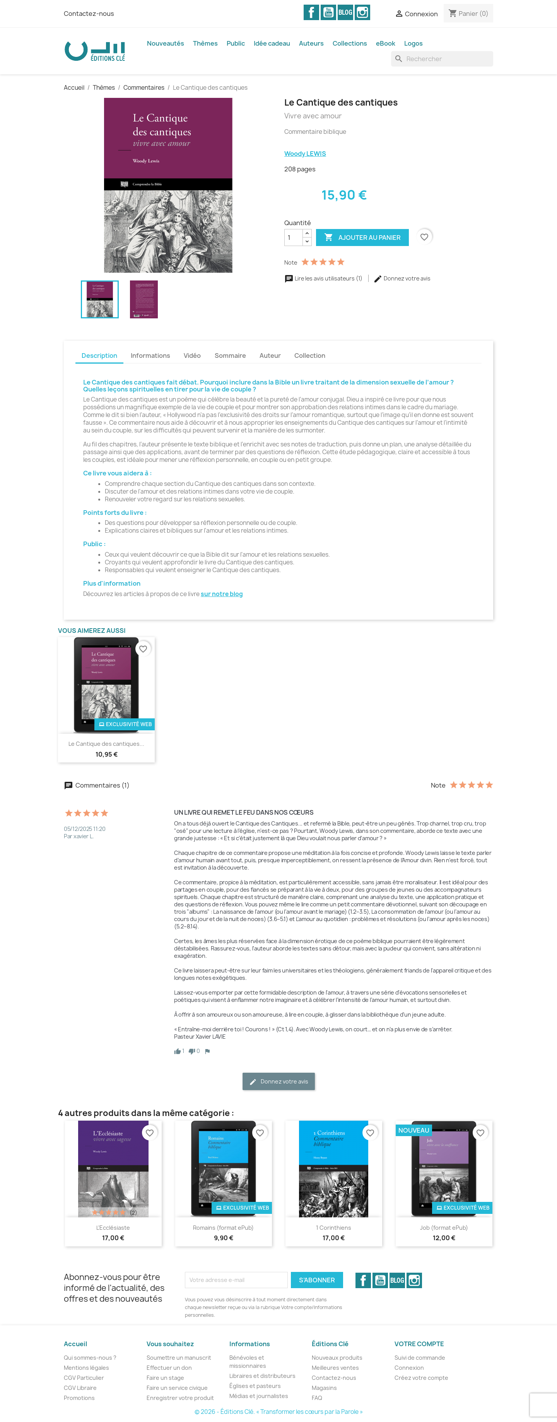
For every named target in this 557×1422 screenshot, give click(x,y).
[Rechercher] (442, 59)
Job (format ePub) (444, 1227)
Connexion (409, 1367)
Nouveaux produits (337, 1357)
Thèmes (205, 43)
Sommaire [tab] (230, 355)
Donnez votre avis (402, 278)
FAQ (317, 1397)
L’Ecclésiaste (113, 1227)
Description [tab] (99, 355)
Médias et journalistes (258, 1396)
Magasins (324, 1387)
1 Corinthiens (333, 1227)
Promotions (79, 1397)
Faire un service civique (177, 1387)
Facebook (311, 12)
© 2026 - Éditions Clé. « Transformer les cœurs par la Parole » (279, 1412)
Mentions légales (86, 1367)
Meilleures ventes (335, 1367)
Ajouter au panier (362, 237)
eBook (385, 43)
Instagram (362, 12)
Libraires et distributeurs (262, 1375)
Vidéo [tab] (192, 355)
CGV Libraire (80, 1387)
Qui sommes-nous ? (90, 1357)
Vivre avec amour (313, 116)
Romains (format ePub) (223, 1227)
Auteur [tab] (270, 355)
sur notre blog (222, 594)
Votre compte (419, 1344)
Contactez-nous (89, 13)
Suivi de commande (420, 1357)
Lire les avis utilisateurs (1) (324, 278)
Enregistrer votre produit (180, 1397)
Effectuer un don (169, 1367)
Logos (413, 43)
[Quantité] (293, 237)
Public (236, 43)
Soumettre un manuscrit (179, 1357)
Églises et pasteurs (255, 1386)
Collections (350, 43)
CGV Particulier (84, 1377)
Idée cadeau (272, 43)
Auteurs (311, 43)
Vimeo (345, 12)
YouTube (328, 12)
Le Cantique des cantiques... (106, 743)
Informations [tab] (150, 355)
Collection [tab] (309, 355)
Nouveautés (165, 43)
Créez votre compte (421, 1377)
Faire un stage (165, 1377)
